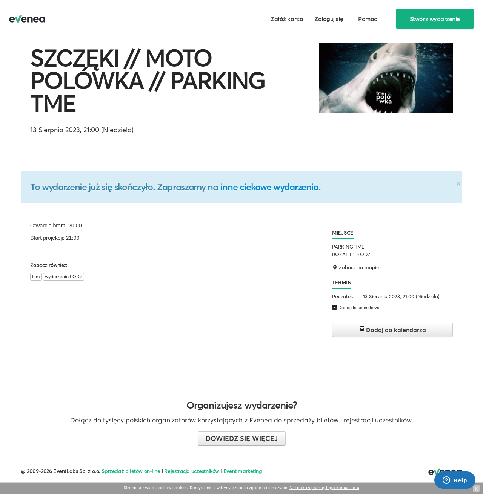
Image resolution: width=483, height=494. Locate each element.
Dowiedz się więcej (242, 438)
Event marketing (242, 471)
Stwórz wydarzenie (435, 19)
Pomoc (367, 19)
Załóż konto (287, 19)
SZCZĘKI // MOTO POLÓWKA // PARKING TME (147, 80)
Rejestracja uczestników (191, 471)
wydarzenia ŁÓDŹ (63, 276)
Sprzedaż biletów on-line (131, 471)
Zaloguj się (328, 19)
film (36, 276)
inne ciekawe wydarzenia (269, 186)
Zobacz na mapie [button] (355, 267)
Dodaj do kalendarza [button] (356, 307)
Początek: (343, 296)
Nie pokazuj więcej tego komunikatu (324, 487)
